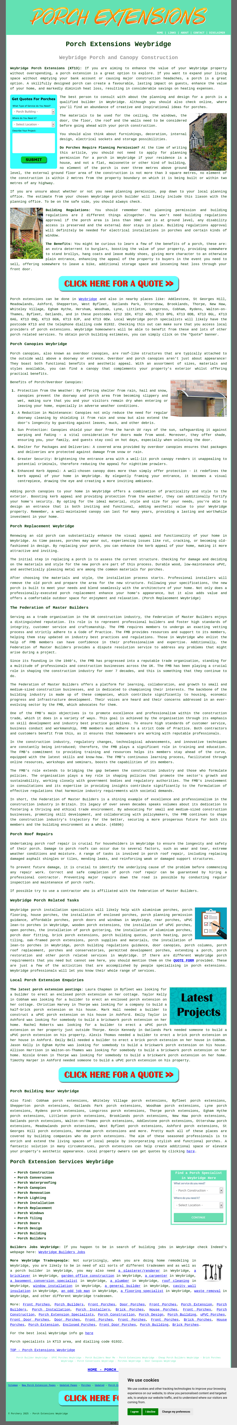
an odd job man (75, 1291)
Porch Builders (68, 1304)
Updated (99, 1385)
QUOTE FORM (184, 960)
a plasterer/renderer (139, 1271)
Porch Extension (196, 1304)
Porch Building (182, 1315)
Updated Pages (68, 1385)
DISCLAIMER (217, 32)
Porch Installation (51, 1309)
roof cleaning (175, 1281)
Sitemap (13, 1385)
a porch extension (73, 73)
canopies (100, 353)
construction (109, 617)
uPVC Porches (212, 1315)
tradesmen (156, 1266)
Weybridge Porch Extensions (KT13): (46, 68)
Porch (15, 299)
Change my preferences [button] (176, 1411)
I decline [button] (150, 1411)
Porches (86, 1385)
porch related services (83, 955)
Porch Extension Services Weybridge (62, 1162)
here (191, 1151)
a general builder (123, 1286)
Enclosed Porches (79, 1325)
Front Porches (36, 1304)
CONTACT (199, 32)
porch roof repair (52, 844)
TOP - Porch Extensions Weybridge (42, 1350)
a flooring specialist (142, 1291)
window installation (52, 1286)
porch (197, 244)
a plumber (119, 1281)
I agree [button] (135, 1411)
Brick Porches (130, 1309)
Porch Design (151, 1315)
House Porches (163, 1309)
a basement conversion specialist (43, 1281)
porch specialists (164, 319)
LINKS (172, 32)
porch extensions (53, 329)
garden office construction (87, 1276)
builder (88, 102)
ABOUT (185, 32)
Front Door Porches (29, 1320)
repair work (32, 872)
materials (78, 115)
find (26, 1101)
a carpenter (156, 1276)
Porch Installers (93, 1309)
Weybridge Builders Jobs (61, 1252)
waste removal (207, 1291)
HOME (160, 32)
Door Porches (132, 1304)
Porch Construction (116, 1315)
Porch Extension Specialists (66, 1315)
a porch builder (26, 1271)
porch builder (125, 197)
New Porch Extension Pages (39, 1385)
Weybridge (88, 299)
